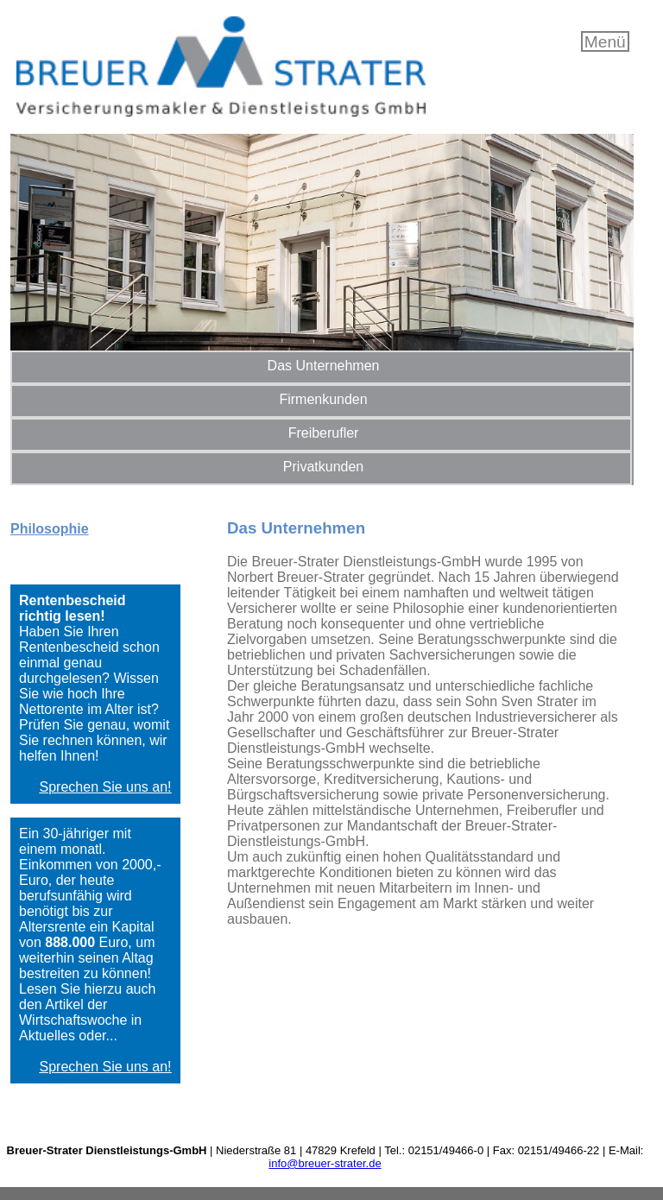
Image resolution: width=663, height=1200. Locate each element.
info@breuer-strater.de (324, 1163)
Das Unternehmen (324, 365)
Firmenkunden (323, 399)
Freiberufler (323, 433)
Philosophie (49, 528)
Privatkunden (323, 466)
